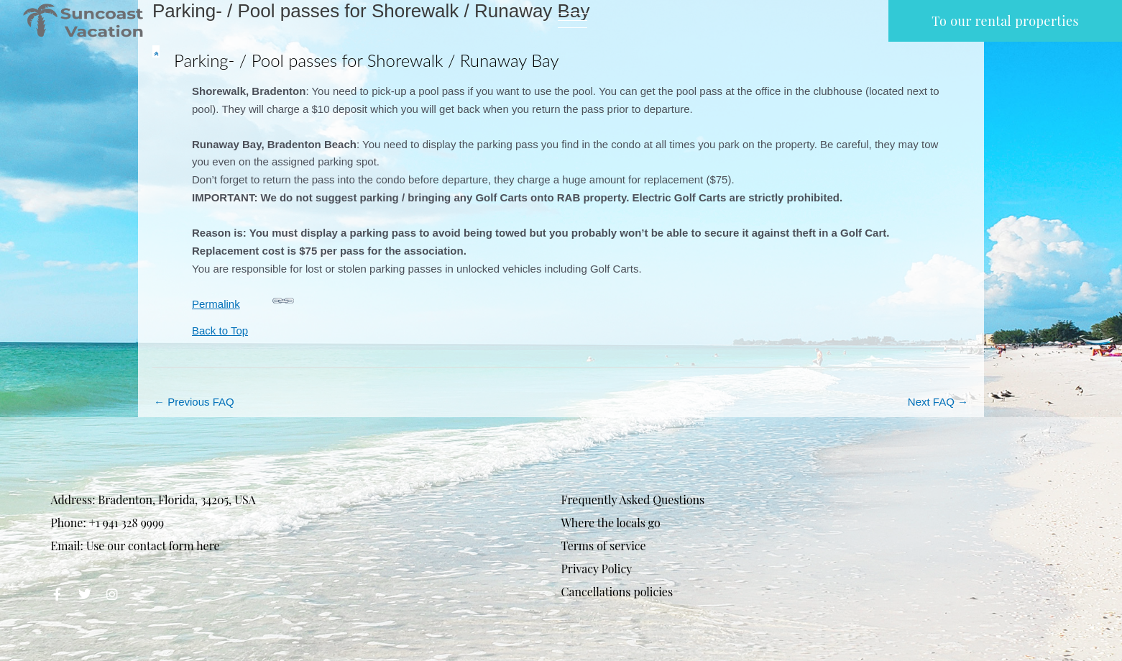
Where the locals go (611, 522)
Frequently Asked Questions (633, 499)
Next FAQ (938, 402)
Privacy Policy (597, 568)
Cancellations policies (617, 591)
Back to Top (220, 330)
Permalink (243, 299)
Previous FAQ (194, 402)
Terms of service (603, 545)
